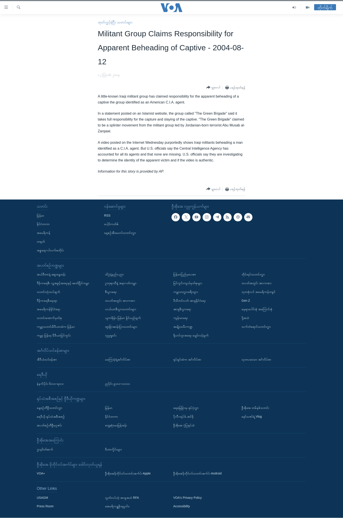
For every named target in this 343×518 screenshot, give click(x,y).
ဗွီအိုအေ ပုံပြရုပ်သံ (184, 425)
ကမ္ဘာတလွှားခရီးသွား (185, 292)
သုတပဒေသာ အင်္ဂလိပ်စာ (256, 359)
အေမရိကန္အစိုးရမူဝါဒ (117, 506)
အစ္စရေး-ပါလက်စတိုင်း (50, 250)
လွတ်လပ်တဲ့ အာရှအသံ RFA (122, 497)
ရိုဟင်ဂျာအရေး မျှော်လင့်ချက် (191, 335)
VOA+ (41, 473)
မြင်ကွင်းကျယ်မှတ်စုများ (187, 283)
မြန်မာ (40, 215)
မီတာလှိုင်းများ (113, 449)
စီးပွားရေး (111, 292)
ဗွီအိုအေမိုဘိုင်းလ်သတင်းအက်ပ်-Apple (127, 473)
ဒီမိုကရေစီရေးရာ (47, 300)
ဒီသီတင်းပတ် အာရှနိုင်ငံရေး (189, 300)
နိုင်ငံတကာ (43, 224)
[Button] (213, 87)
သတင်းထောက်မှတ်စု (49, 318)
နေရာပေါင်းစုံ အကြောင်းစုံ (257, 309)
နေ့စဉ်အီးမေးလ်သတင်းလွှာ (120, 232)
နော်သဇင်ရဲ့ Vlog (252, 416)
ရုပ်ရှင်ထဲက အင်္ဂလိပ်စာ (187, 359)
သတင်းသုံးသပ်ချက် (48, 292)
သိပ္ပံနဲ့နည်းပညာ (114, 274)
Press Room (45, 506)
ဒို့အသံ (245, 318)
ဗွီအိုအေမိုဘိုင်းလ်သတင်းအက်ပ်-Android (197, 473)
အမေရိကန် (43, 232)
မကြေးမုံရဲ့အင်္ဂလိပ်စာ (117, 359)
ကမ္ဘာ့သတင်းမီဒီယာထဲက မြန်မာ (56, 326)
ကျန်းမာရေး (180, 318)
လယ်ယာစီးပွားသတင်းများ (120, 309)
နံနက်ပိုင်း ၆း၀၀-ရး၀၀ (50, 383)
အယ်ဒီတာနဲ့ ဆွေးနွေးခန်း (51, 274)
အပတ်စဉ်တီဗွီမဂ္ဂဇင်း (49, 425)
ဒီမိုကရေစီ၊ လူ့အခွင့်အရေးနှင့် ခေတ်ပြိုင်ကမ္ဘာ (63, 283)
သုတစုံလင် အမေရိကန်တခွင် (258, 292)
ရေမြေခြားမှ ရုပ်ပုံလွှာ (186, 408)
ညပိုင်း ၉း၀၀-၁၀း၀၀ (117, 383)
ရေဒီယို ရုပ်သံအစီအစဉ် (51, 416)
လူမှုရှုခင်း (110, 335)
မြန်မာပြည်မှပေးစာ (184, 274)
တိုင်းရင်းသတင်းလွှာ (253, 274)
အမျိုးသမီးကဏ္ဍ (182, 326)
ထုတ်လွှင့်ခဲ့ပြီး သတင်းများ (115, 22)
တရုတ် (41, 241)
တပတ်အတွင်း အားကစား (120, 300)
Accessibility (181, 506)
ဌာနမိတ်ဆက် (45, 449)
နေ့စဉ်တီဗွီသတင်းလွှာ (49, 408)
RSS (107, 215)
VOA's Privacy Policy (187, 497)
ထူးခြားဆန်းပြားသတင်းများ (121, 326)
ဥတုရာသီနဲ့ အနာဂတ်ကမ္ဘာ (120, 283)
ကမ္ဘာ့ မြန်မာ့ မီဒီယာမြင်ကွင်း (54, 335)
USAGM (42, 497)
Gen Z (246, 300)
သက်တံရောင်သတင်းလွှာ (256, 326)
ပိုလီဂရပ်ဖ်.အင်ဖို (183, 416)
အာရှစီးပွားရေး (182, 309)
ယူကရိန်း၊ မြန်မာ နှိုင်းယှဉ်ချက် (123, 318)
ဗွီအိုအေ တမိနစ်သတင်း (255, 408)
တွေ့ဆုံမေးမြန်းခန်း (116, 425)
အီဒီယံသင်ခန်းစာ (47, 359)
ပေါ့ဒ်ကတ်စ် (111, 224)
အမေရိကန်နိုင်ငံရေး (48, 309)
